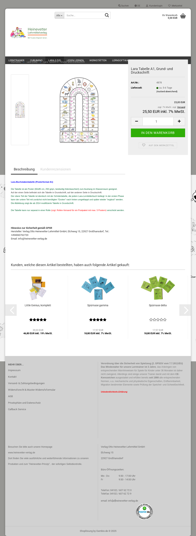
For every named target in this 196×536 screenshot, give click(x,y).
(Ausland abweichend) (166, 91)
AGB (10, 396)
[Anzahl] (158, 121)
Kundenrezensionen (55, 169)
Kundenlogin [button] (154, 5)
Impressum (14, 370)
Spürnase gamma (97, 305)
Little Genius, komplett (38, 305)
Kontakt (12, 376)
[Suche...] (59, 15)
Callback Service (17, 409)
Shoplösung (86, 530)
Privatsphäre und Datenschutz (24, 402)
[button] (137, 6)
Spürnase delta (158, 305)
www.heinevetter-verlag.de (21, 452)
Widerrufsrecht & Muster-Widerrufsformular (31, 389)
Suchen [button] (123, 5)
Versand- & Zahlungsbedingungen (26, 383)
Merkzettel (175, 5)
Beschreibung (24, 169)
